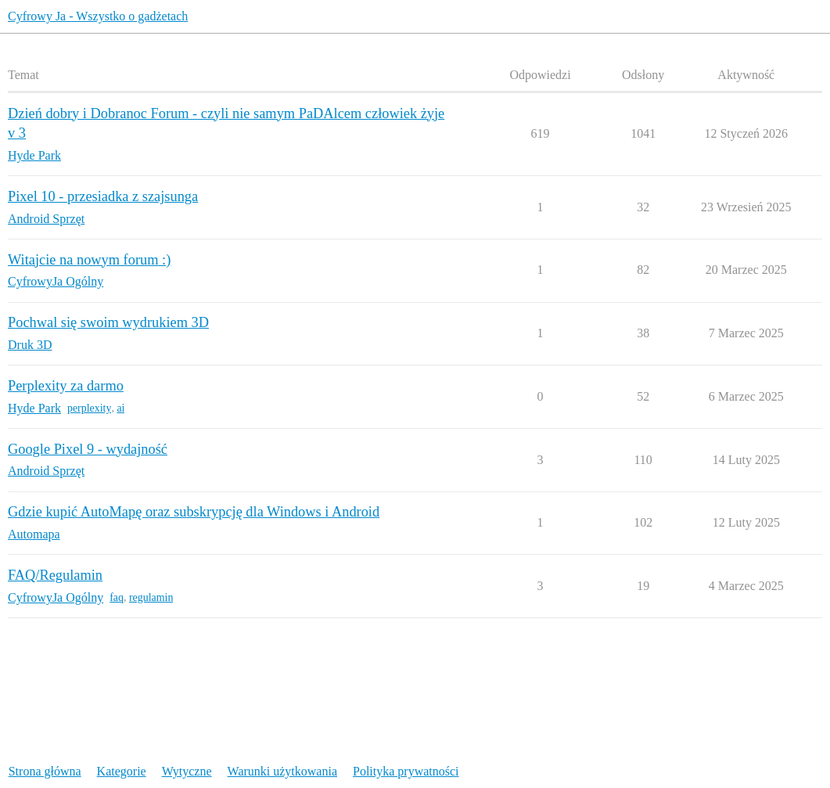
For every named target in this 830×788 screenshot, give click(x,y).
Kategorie (121, 771)
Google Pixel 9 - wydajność (87, 449)
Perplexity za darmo (66, 386)
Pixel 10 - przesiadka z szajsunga (103, 196)
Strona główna (45, 771)
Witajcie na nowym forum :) (89, 260)
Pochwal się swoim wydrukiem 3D (108, 322)
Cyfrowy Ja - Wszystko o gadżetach (98, 16)
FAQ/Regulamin (55, 575)
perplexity (89, 408)
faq (117, 597)
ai (120, 408)
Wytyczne (187, 771)
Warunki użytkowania (282, 771)
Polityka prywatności (406, 771)
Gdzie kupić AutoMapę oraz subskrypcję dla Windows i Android (193, 512)
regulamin (151, 597)
